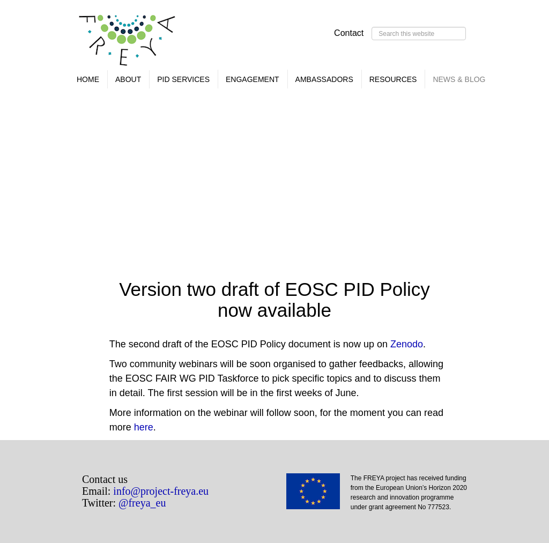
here (143, 427)
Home (88, 79)
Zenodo (406, 344)
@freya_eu (142, 503)
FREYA (127, 43)
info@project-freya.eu (161, 491)
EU (318, 494)
